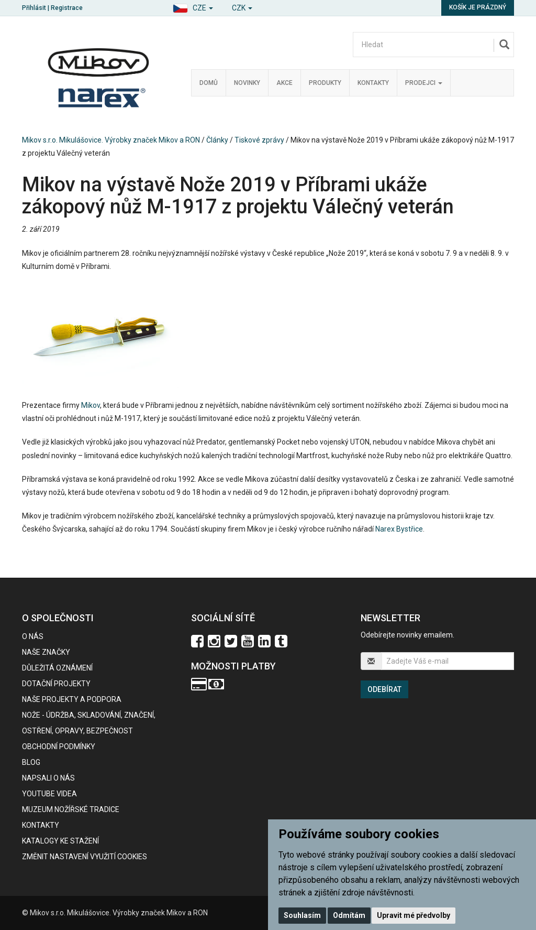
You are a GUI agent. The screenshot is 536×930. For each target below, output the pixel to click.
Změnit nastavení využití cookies (84, 856)
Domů (208, 82)
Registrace (67, 8)
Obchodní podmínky (58, 746)
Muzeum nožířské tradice (70, 809)
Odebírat (384, 689)
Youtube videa (49, 794)
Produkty (325, 82)
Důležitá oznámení (57, 668)
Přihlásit (34, 8)
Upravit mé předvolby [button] (413, 915)
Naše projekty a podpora (71, 699)
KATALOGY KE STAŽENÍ (60, 841)
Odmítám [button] (349, 915)
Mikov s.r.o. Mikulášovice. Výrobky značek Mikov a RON (111, 140)
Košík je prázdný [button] (477, 7)
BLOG (31, 762)
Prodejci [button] (423, 82)
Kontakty (373, 82)
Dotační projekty (56, 683)
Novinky (247, 82)
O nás (32, 636)
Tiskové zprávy (259, 140)
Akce (284, 82)
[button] (193, 6)
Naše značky (46, 652)
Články (217, 140)
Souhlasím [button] (302, 915)
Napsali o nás (48, 778)
